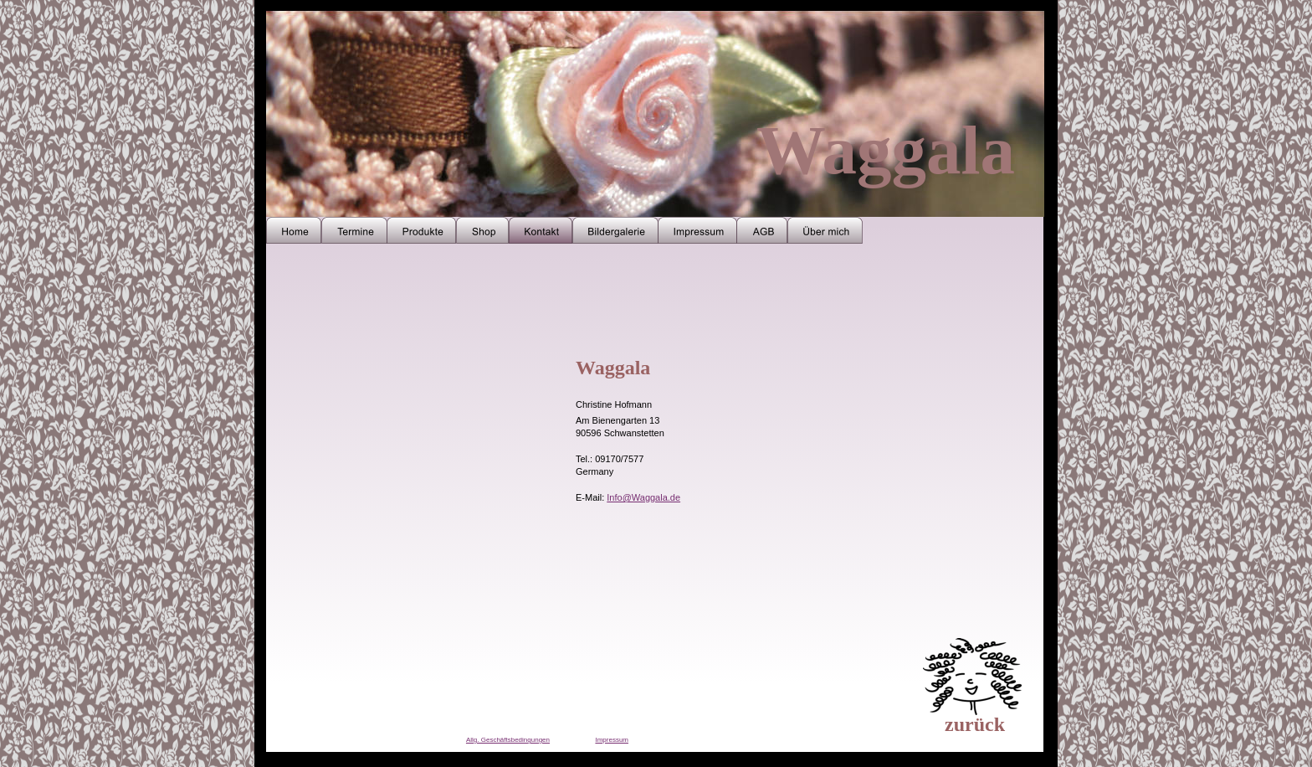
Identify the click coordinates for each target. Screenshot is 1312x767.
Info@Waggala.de (643, 497)
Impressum (611, 740)
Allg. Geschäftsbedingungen (508, 740)
